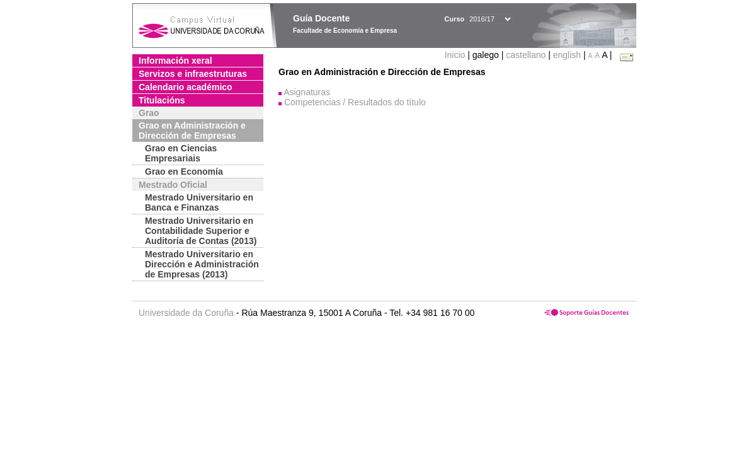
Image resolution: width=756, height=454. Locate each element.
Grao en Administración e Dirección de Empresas (192, 130)
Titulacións (162, 100)
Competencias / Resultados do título (355, 102)
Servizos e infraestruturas (193, 74)
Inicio (456, 55)
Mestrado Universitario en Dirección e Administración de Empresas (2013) (202, 264)
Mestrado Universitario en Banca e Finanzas (199, 202)
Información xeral (175, 60)
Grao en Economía (184, 171)
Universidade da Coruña (186, 313)
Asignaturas (307, 92)
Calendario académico (185, 87)
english (567, 55)
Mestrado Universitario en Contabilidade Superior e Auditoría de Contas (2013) (200, 231)
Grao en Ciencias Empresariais (181, 153)
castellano (526, 55)
